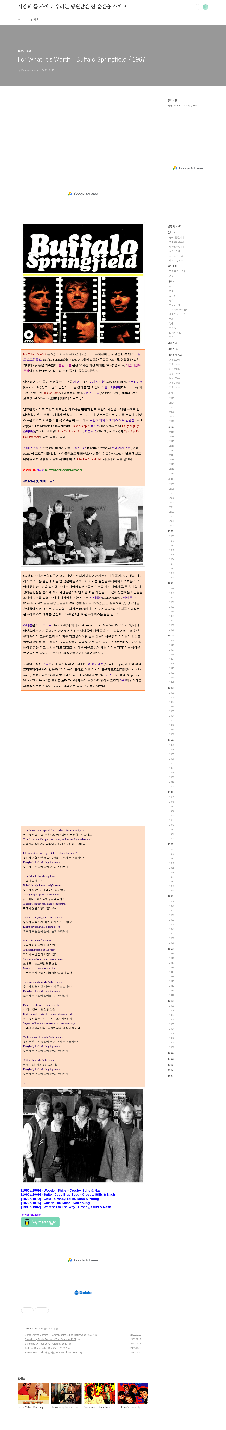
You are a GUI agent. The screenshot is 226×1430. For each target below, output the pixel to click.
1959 (171, 744)
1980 (171, 629)
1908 (171, 1010)
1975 (171, 659)
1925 (171, 919)
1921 (171, 938)
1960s (28, 1328)
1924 (171, 924)
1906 (171, 1019)
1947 (171, 806)
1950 (171, 786)
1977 (171, 649)
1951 (171, 781)
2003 (171, 511)
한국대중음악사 (176, 237)
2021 (171, 416)
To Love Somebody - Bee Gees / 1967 (46, 1348)
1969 (171, 692)
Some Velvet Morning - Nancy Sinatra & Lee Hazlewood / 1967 (59, 1334)
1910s (171, 948)
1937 (171, 858)
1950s (171, 740)
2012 (171, 464)
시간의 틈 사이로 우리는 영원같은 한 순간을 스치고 (72, 6)
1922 (171, 933)
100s (170, 1076)
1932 (171, 881)
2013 (171, 459)
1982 (171, 620)
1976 (171, 654)
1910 (171, 995)
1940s (171, 792)
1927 (171, 910)
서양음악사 (174, 251)
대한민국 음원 (175, 354)
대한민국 (172, 343)
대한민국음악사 (176, 246)
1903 (171, 1033)
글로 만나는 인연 (177, 314)
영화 (171, 318)
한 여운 (172, 328)
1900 (171, 1047)
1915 (171, 972)
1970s (171, 635)
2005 (171, 502)
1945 (171, 815)
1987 (171, 597)
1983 (171, 616)
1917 (171, 962)
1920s (171, 896)
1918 (171, 958)
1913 (171, 981)
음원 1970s (174, 382)
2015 (171, 450)
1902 (171, 1038)
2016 (171, 445)
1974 (171, 663)
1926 (171, 915)
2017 (171, 441)
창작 (171, 300)
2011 (171, 468)
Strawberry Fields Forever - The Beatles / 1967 (50, 1339)
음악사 (171, 232)
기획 (171, 275)
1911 (171, 990)
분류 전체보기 (175, 226)
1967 (36, 1328)
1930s (171, 844)
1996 (171, 550)
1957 (171, 754)
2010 (171, 473)
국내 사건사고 (176, 255)
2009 (171, 484)
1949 (171, 797)
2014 (171, 454)
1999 (171, 536)
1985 (171, 606)
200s (170, 1070)
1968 (171, 697)
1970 (171, 682)
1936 (171, 863)
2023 (171, 407)
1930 (171, 890)
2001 (171, 520)
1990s (171, 531)
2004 (171, 507)
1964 (171, 715)
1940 (171, 838)
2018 (171, 436)
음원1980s (174, 378)
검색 (197, 7)
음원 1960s (174, 387)
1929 (171, 901)
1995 (171, 554)
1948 (171, 801)
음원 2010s (174, 364)
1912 (171, 985)
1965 (171, 711)
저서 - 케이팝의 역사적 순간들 (182, 105)
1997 (171, 545)
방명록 (35, 19)
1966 (171, 706)
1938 (171, 853)
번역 (171, 337)
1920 (171, 942)
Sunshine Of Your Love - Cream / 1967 (46, 1343)
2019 (171, 431)
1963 (171, 720)
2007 (171, 493)
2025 (171, 398)
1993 (171, 563)
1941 (171, 833)
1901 (171, 1042)
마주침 (171, 281)
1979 (171, 640)
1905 (171, 1024)
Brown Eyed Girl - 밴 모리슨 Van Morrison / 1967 (51, 1352)
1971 (171, 677)
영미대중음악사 (176, 242)
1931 (171, 886)
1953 (171, 772)
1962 (171, 724)
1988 (171, 593)
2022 (171, 411)
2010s (171, 427)
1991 (171, 573)
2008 (171, 488)
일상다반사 (174, 305)
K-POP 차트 (175, 332)
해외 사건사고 (176, 260)
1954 (171, 767)
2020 (171, 421)
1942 (171, 829)
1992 (171, 568)
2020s (171, 393)
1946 (171, 810)
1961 (171, 729)
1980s (171, 583)
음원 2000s (174, 368)
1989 (171, 588)
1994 (171, 559)
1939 (171, 849)
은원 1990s (174, 373)
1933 (171, 876)
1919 (171, 953)
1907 (171, 1015)
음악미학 (172, 266)
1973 (171, 668)
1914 (171, 976)
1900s (171, 1000)
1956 (171, 758)
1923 (171, 929)
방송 (171, 323)
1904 (171, 1028)
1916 (171, 967)
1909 (171, 1005)
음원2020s (174, 359)
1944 (171, 820)
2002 (171, 516)
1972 (171, 672)
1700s (171, 1058)
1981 (171, 625)
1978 (171, 645)
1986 (171, 602)
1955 (171, 763)
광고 (171, 291)
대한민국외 (173, 349)
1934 (171, 872)
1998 (171, 540)
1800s (171, 1053)
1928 (171, 906)
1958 (171, 749)
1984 (171, 611)
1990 (171, 577)
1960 (171, 734)
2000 (171, 525)
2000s (171, 479)
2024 (171, 402)
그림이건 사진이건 (178, 309)
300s (170, 1064)
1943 (171, 824)
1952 (171, 777)
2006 (171, 497)
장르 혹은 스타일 (177, 271)
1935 (171, 867)
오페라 (172, 295)
